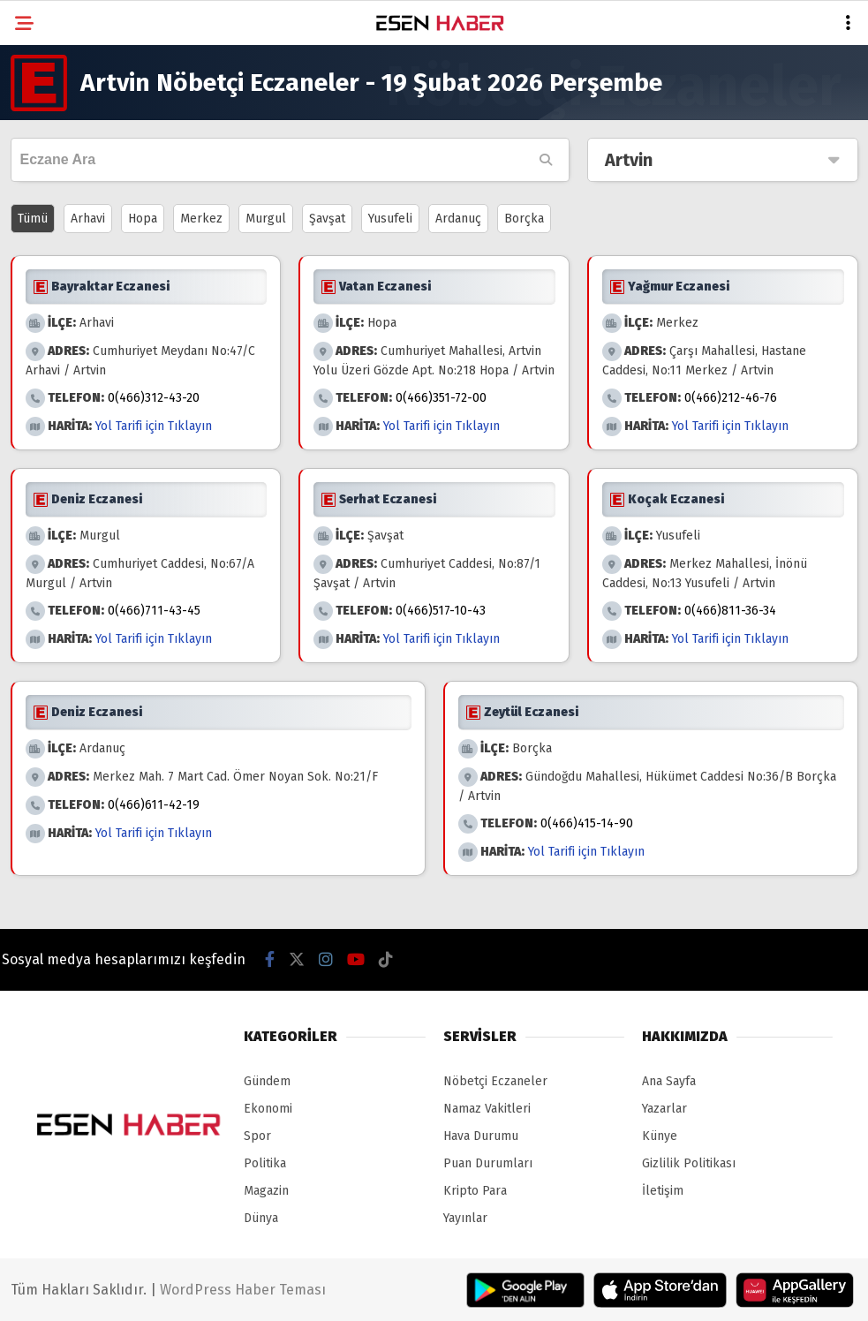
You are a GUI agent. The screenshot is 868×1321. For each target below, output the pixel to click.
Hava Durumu (480, 1136)
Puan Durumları (487, 1163)
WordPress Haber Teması (243, 1289)
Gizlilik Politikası (689, 1163)
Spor (257, 1136)
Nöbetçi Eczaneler (495, 1081)
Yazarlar (664, 1108)
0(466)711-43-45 (154, 610)
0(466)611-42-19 (154, 804)
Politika (265, 1163)
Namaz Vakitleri (487, 1108)
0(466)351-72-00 (441, 397)
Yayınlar (465, 1218)
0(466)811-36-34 (730, 610)
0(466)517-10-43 (441, 610)
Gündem (267, 1081)
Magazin (266, 1190)
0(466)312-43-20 (154, 397)
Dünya (261, 1218)
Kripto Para (475, 1190)
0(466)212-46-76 (730, 397)
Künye (659, 1136)
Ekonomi (268, 1108)
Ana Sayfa (669, 1081)
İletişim (662, 1190)
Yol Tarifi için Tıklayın (153, 426)
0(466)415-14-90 (586, 823)
